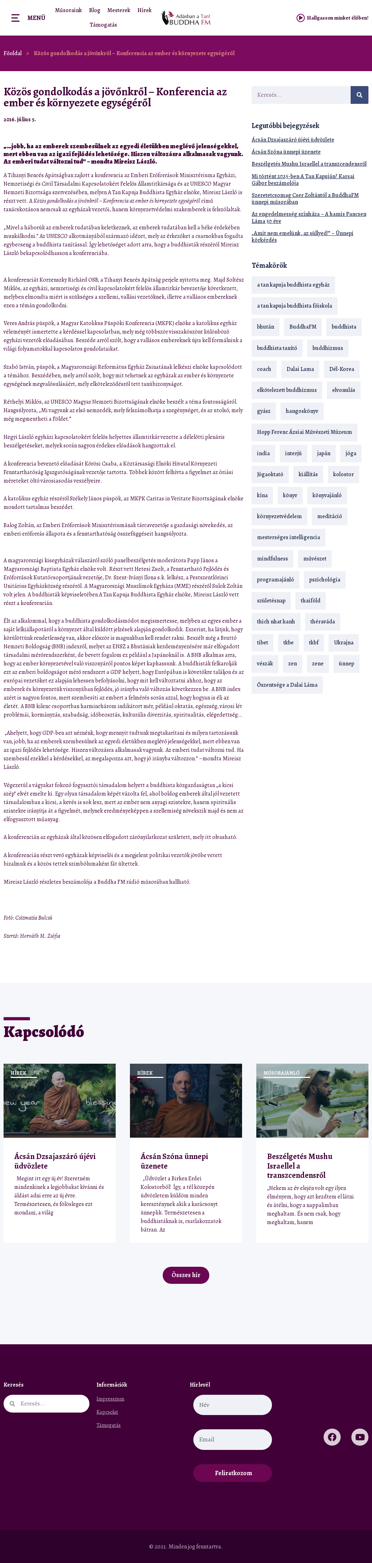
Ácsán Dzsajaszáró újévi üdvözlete (293, 140)
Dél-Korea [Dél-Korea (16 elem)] (341, 369)
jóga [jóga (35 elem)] (351, 453)
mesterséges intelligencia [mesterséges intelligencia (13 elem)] (288, 537)
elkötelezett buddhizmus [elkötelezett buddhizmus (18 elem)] (287, 390)
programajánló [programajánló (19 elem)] (275, 580)
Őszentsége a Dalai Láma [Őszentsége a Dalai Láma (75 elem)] (287, 685)
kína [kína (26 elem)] (262, 495)
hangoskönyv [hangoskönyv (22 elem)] (302, 411)
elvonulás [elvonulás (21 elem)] (343, 390)
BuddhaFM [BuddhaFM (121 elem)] (302, 327)
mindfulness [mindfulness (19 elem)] (272, 559)
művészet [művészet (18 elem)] (314, 559)
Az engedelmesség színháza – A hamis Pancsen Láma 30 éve (309, 217)
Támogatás (103, 25)
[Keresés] (359, 95)
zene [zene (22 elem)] (318, 664)
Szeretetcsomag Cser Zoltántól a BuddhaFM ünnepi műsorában (305, 198)
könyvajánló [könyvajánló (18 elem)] (327, 495)
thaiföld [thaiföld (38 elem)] (310, 601)
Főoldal (13, 53)
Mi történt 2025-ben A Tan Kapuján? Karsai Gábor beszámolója (303, 179)
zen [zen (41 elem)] (292, 664)
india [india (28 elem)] (263, 453)
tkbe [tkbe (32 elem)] (288, 643)
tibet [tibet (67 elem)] (262, 643)
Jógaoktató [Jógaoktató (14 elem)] (270, 474)
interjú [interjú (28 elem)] (293, 453)
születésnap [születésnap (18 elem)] (271, 601)
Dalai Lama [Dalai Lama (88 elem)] (300, 369)
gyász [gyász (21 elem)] (264, 411)
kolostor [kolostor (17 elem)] (343, 474)
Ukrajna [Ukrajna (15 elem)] (343, 643)
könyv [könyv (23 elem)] (290, 495)
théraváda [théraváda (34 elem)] (322, 622)
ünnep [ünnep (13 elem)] (346, 664)
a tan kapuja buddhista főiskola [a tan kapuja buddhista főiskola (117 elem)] (294, 306)
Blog (94, 10)
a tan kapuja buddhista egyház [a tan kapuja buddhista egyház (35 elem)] (293, 285)
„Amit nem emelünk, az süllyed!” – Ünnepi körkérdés (302, 236)
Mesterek (119, 10)
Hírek (144, 10)
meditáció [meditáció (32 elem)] (329, 516)
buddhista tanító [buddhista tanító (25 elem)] (277, 348)
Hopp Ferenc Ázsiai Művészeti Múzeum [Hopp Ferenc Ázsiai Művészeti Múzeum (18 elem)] (304, 432)
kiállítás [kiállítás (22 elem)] (308, 474)
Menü (36, 18)
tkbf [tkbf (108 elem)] (314, 643)
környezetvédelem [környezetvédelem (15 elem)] (279, 516)
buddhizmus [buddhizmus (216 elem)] (328, 348)
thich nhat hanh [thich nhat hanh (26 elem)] (276, 622)
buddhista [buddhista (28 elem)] (344, 327)
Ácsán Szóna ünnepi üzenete (286, 152)
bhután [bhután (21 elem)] (265, 327)
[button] (221, 119)
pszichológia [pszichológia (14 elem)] (324, 580)
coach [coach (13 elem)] (264, 369)
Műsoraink (68, 10)
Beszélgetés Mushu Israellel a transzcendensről (309, 164)
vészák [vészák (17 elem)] (265, 664)
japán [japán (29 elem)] (323, 453)
